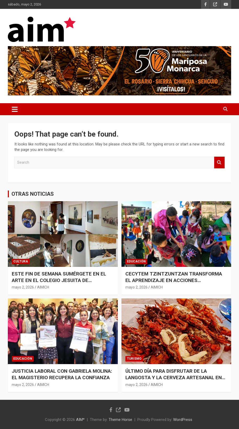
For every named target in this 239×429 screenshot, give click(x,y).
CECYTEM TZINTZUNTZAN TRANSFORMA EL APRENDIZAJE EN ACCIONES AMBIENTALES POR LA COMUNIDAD (173, 280)
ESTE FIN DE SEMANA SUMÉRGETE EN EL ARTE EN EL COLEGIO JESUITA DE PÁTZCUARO (59, 280)
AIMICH (43, 287)
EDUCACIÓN (136, 261)
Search (219, 162)
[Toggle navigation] (15, 109)
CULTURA (20, 261)
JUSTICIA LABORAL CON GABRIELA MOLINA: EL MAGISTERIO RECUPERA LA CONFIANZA (62, 374)
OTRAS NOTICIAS (32, 194)
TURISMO (134, 358)
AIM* (80, 419)
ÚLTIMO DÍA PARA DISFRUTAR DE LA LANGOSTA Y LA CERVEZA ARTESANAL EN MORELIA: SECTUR (173, 377)
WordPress (182, 419)
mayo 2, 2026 (23, 287)
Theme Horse (120, 419)
